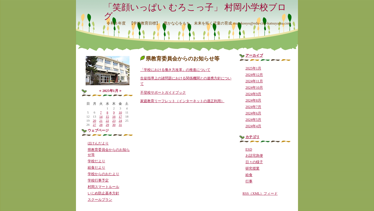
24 (120, 120)
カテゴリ (252, 137)
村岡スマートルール (103, 187)
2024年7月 (253, 107)
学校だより (96, 161)
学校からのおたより (103, 174)
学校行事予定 (98, 180)
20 (94, 120)
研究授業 (252, 168)
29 (107, 124)
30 (113, 124)
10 (120, 112)
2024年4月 (253, 126)
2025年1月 (253, 68)
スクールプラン (100, 200)
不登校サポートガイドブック (163, 92)
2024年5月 (253, 120)
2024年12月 (254, 75)
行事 (248, 181)
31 (120, 124)
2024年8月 (253, 100)
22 (107, 120)
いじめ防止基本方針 (103, 193)
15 (107, 116)
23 (113, 120)
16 (113, 116)
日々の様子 (254, 162)
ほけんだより (98, 143)
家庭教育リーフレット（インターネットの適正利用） (182, 101)
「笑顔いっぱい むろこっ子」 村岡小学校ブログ (195, 11)
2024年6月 (253, 113)
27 (94, 124)
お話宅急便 (254, 156)
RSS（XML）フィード (260, 193)
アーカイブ (254, 55)
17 (120, 116)
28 (101, 124)
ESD (248, 149)
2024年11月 (254, 81)
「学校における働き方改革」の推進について (175, 70)
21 (101, 120)
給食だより (96, 167)
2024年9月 (253, 94)
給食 (248, 175)
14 (101, 116)
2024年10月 (254, 88)
